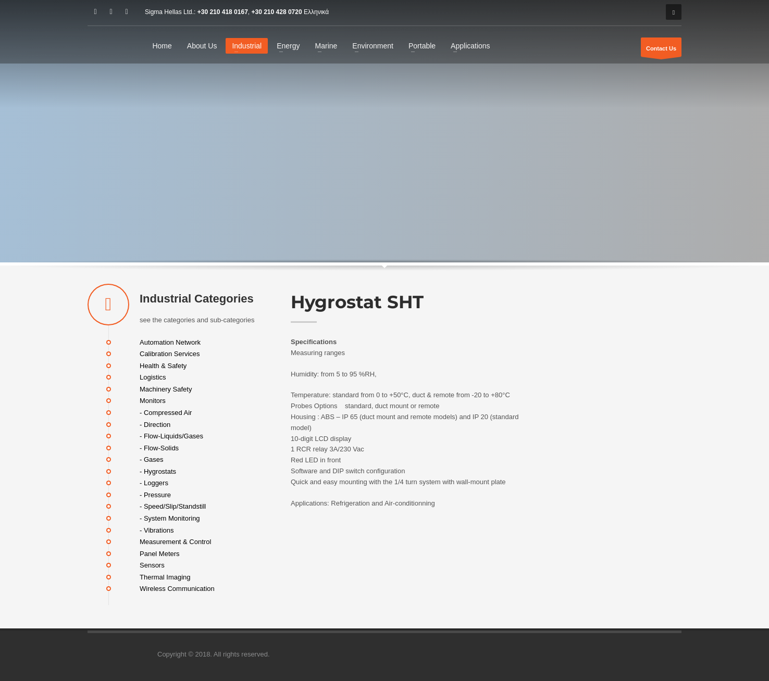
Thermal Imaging (165, 577)
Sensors (152, 565)
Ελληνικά (316, 12)
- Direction (155, 424)
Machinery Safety (166, 389)
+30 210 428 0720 (277, 12)
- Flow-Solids (159, 447)
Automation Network (170, 342)
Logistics (153, 377)
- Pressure (155, 494)
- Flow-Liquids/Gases (171, 436)
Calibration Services (170, 354)
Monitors (153, 401)
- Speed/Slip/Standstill (173, 506)
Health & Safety (163, 365)
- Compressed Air (166, 413)
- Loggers (154, 483)
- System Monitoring (170, 518)
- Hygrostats (158, 471)
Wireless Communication (177, 588)
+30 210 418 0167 (222, 12)
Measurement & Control (175, 542)
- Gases (152, 459)
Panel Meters (160, 553)
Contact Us (661, 51)
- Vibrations (157, 530)
